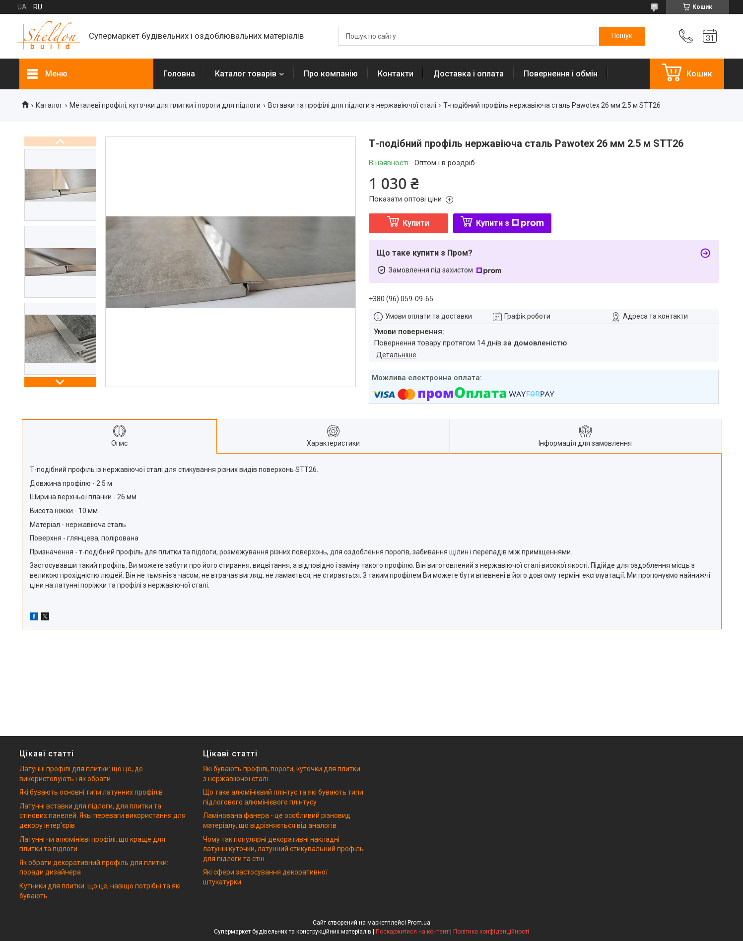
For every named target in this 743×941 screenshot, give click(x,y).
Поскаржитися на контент (412, 931)
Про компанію (331, 73)
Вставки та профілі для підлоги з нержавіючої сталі (352, 105)
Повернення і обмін (561, 73)
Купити (416, 223)
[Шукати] (622, 36)
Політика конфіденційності (491, 931)
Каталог (49, 105)
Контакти (395, 73)
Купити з (510, 223)
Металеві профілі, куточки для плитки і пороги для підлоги (165, 105)
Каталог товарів (245, 73)
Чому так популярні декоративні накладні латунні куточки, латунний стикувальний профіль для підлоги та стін (283, 849)
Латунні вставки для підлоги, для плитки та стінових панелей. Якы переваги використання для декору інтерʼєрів (102, 815)
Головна (179, 73)
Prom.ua (418, 922)
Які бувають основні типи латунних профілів (91, 792)
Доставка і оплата (468, 73)
